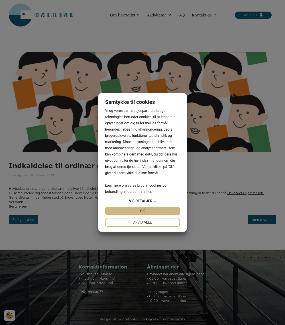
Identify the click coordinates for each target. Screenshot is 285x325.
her (148, 192)
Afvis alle (142, 222)
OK (142, 211)
